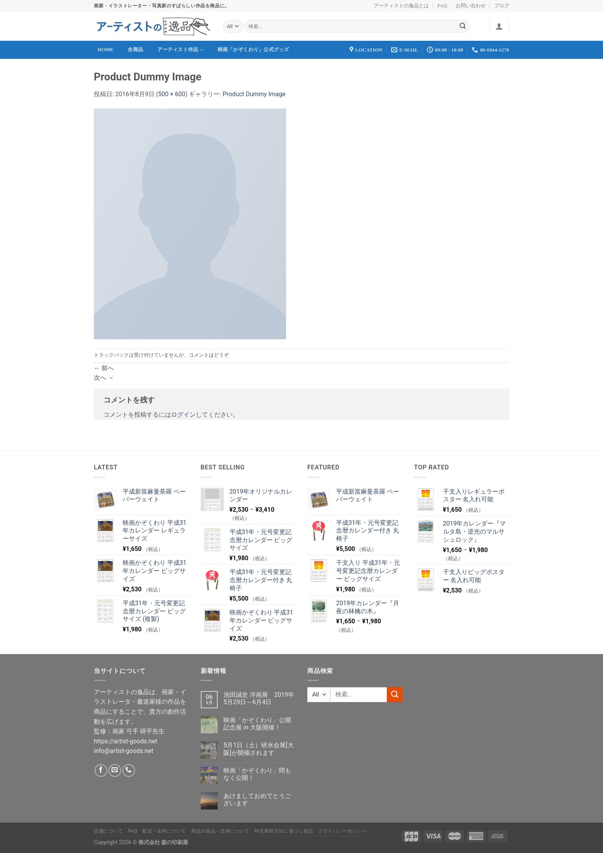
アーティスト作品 (180, 49)
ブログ (501, 5)
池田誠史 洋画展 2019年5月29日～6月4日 (258, 698)
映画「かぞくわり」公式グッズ (253, 49)
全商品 (135, 49)
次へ (104, 377)
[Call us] (128, 770)
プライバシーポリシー (342, 831)
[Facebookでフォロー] (101, 770)
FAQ (442, 5)
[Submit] (462, 26)
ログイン (183, 414)
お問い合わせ (471, 5)
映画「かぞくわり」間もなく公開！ (257, 774)
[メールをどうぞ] (114, 770)
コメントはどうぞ (209, 355)
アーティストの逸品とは (401, 5)
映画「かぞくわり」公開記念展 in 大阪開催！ (257, 723)
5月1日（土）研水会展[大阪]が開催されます (258, 748)
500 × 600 (171, 94)
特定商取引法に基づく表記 (284, 831)
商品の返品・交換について (220, 831)
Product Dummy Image (254, 94)
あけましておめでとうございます (257, 799)
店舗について (108, 831)
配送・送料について (164, 831)
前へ (104, 368)
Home (106, 49)
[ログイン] (499, 26)
